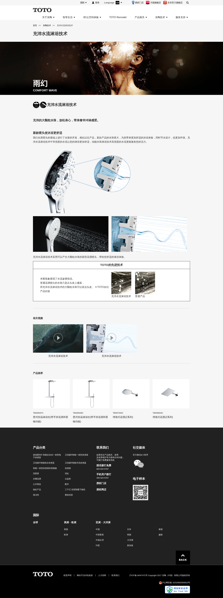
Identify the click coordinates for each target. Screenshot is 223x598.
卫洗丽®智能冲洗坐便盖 (75, 463)
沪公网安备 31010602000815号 (176, 582)
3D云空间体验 (90, 17)
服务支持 (180, 17)
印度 (98, 545)
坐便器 (68, 468)
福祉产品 (37, 489)
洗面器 (36, 473)
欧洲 (66, 535)
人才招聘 (102, 575)
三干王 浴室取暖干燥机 (75, 489)
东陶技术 (160, 17)
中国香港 (100, 535)
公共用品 (37, 484)
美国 (66, 529)
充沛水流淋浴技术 (58, 340)
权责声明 (67, 575)
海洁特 (36, 495)
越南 (161, 535)
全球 (35, 522)
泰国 (161, 529)
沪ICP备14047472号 (138, 575)
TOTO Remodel (117, 17)
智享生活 (68, 17)
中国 (98, 529)
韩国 (129, 535)
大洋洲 (130, 540)
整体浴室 (69, 495)
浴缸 (67, 473)
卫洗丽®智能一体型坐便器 (76, 455)
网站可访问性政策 (85, 575)
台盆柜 (68, 479)
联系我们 (115, 575)
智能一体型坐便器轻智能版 (45, 468)
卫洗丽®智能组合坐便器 (43, 463)
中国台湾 (100, 540)
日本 (129, 529)
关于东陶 (47, 17)
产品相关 (139, 17)
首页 (35, 25)
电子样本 (139, 478)
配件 (67, 484)
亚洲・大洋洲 (103, 522)
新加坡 (130, 545)
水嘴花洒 (37, 479)
